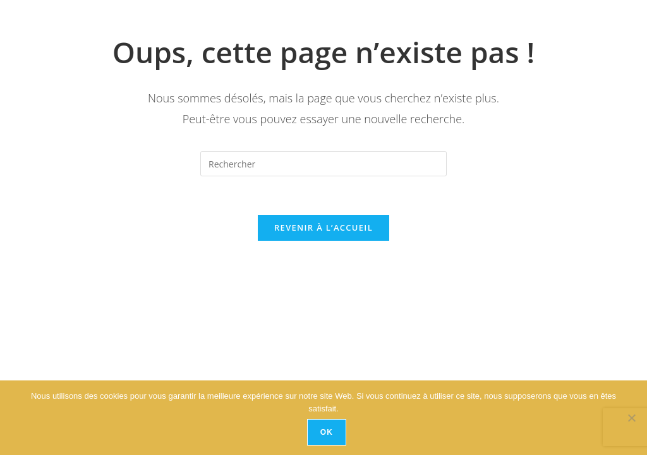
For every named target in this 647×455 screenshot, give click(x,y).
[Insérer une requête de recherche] (323, 163)
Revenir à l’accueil (323, 227)
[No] (631, 417)
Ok (326, 432)
